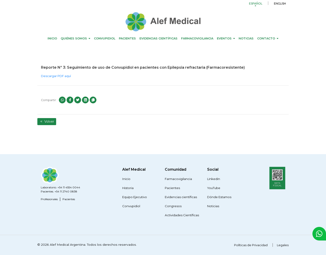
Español (255, 3)
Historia (128, 188)
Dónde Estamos (219, 197)
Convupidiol (104, 38)
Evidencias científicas (158, 38)
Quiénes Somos (74, 38)
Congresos (173, 206)
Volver (46, 121)
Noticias (246, 38)
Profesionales (49, 199)
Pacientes (127, 38)
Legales (283, 245)
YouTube (213, 188)
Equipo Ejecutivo (134, 197)
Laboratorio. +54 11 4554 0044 (60, 187)
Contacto (266, 38)
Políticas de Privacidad (251, 245)
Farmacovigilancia (197, 38)
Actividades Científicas (182, 215)
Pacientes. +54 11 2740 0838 (59, 191)
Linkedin (213, 179)
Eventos (224, 38)
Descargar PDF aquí (56, 76)
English (280, 3)
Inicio (52, 38)
